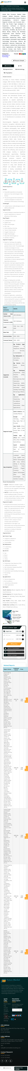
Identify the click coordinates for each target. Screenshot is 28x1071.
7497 (2, 1045)
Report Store (7, 1004)
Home (2, 6)
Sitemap (6, 1020)
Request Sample (18, 60)
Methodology (20, 69)
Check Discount (10, 652)
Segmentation (8, 69)
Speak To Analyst (10, 655)
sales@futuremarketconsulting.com (10, 1048)
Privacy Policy (6, 1014)
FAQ (5, 1006)
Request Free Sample (19, 1068)
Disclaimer (6, 1018)
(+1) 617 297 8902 (5, 1032)
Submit (20, 1010)
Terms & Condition (6, 1010)
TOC (20, 66)
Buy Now (14, 644)
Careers (6, 1008)
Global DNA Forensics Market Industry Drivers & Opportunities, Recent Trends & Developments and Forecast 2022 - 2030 (13, 9)
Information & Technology (12, 6)
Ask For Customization (11, 648)
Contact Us (7, 1068)
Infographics (8, 72)
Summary (8, 66)
